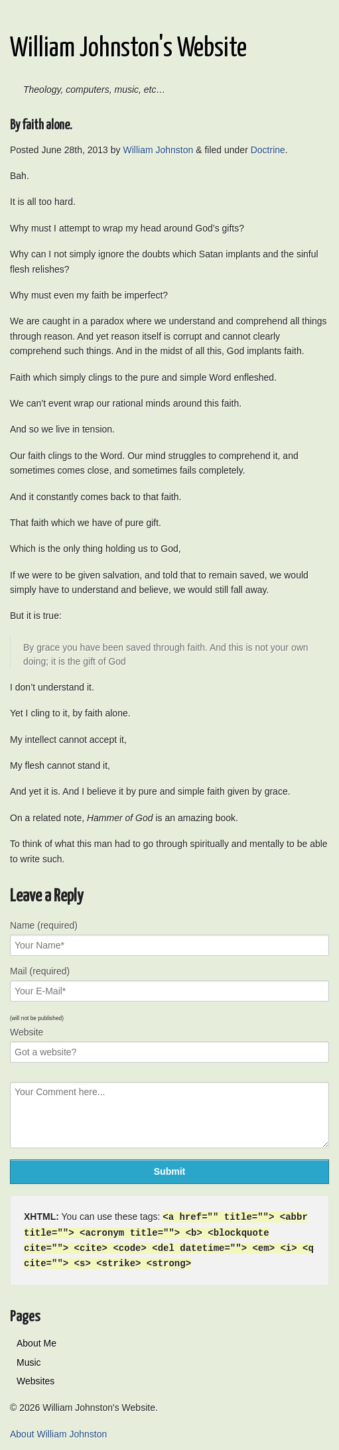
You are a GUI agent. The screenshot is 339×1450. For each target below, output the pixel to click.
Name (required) (44, 925)
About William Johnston (58, 1431)
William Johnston (158, 150)
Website (26, 1032)
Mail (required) (40, 971)
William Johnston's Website (128, 49)
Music (29, 1359)
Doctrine (268, 150)
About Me (36, 1340)
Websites (35, 1378)
